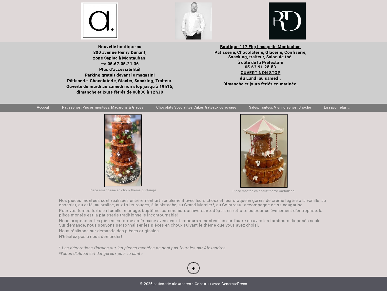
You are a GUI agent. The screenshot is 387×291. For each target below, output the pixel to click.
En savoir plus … (337, 107)
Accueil (43, 107)
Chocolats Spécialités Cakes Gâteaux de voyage (196, 107)
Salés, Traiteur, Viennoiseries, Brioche (280, 107)
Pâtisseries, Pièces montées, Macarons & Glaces (102, 107)
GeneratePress (234, 284)
